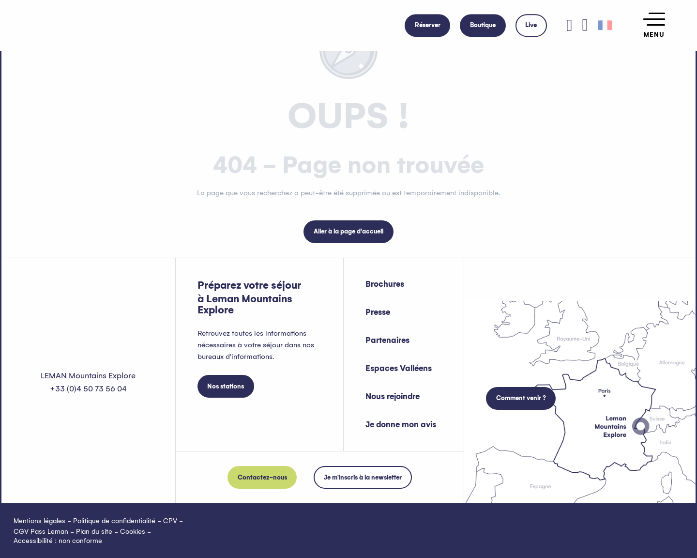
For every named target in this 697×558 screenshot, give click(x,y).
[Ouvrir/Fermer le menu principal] (654, 25)
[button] (585, 25)
